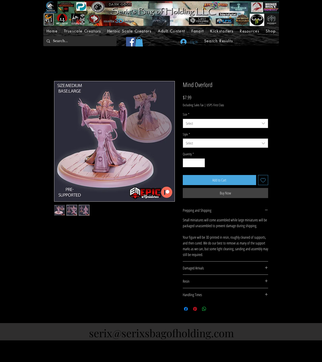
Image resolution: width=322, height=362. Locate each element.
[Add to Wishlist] (263, 180)
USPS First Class (215, 105)
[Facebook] (130, 41)
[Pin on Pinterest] (195, 309)
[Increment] (201, 163)
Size (186, 114)
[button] (139, 41)
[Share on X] (213, 309)
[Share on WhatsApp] (204, 309)
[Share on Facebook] (186, 309)
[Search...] (80, 41)
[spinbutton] (193, 163)
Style (186, 134)
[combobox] (225, 123)
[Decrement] (186, 163)
